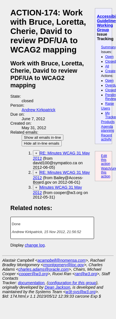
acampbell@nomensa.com (61, 260)
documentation (31, 283)
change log (34, 245)
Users (105, 108)
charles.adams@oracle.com (43, 269)
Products (108, 122)
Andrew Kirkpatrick (38, 110)
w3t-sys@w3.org (81, 292)
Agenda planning (107, 129)
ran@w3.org (86, 274)
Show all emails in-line (42, 137)
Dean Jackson (57, 287)
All (107, 66)
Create (110, 71)
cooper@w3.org (33, 274)
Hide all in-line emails (41, 143)
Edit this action (105, 160)
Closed (110, 61)
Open (109, 57)
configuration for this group (72, 283)
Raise (109, 104)
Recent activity (106, 137)
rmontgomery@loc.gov (63, 265)
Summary (108, 47)
